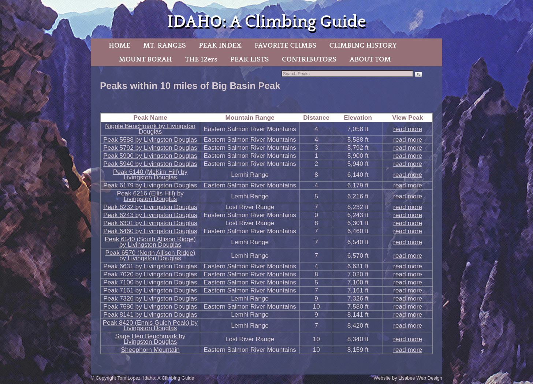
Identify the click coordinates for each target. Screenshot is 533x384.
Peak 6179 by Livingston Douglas (150, 185)
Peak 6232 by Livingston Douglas (150, 206)
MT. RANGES (164, 45)
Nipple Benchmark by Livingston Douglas (150, 128)
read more (407, 129)
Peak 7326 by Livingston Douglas (150, 298)
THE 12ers (201, 59)
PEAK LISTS (249, 59)
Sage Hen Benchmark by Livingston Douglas (150, 338)
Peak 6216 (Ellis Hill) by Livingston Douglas (150, 196)
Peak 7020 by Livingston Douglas (150, 274)
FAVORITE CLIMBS (285, 45)
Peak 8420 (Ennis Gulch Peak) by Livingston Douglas (150, 325)
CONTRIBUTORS (309, 59)
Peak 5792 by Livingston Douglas (150, 147)
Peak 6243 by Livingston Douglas (150, 215)
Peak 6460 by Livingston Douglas (150, 231)
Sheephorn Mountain (150, 349)
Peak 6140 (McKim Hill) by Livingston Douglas (150, 174)
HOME (119, 45)
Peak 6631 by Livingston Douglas (150, 266)
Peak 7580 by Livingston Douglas (150, 306)
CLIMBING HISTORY (363, 45)
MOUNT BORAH (145, 59)
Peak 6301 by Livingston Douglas (150, 223)
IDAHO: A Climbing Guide (266, 21)
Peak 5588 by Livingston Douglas (150, 139)
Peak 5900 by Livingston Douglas (150, 155)
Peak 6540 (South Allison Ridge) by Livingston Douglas (150, 241)
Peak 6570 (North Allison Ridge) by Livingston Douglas (150, 255)
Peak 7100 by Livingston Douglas (150, 282)
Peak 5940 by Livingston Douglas (150, 163)
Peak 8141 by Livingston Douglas (150, 314)
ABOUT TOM (370, 59)
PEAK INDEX (220, 45)
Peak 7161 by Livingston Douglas (150, 290)
